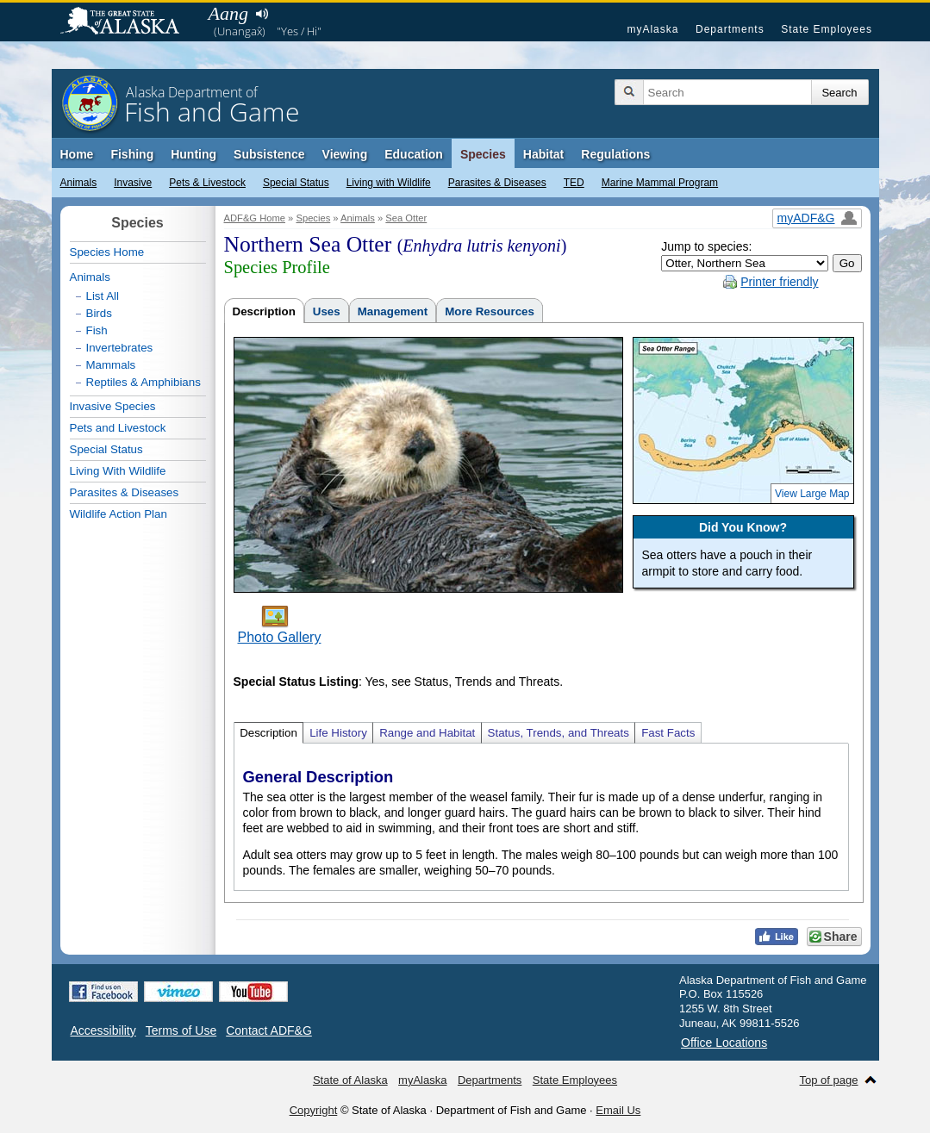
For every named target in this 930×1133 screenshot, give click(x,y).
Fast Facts (668, 732)
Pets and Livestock (118, 427)
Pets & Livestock (207, 183)
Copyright (314, 1110)
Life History (338, 732)
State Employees (826, 29)
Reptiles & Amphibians (143, 382)
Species (483, 154)
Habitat (543, 154)
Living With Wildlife (118, 470)
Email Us (618, 1110)
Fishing (131, 154)
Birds (99, 313)
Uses (326, 311)
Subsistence (269, 154)
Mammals (111, 364)
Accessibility (103, 1030)
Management (393, 311)
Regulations (615, 154)
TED (574, 183)
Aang (228, 13)
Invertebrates (119, 347)
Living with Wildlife (388, 183)
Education (413, 154)
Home (77, 154)
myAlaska (652, 29)
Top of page (829, 1080)
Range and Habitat (427, 732)
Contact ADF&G (269, 1030)
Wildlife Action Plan (118, 513)
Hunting (193, 154)
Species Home (107, 252)
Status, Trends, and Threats (558, 732)
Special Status (296, 183)
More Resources (489, 311)
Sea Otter (406, 218)
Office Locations (724, 1042)
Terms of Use (181, 1030)
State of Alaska (128, 22)
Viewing (345, 154)
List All (103, 295)
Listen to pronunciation (262, 13)
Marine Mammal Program (660, 183)
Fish (97, 330)
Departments (730, 29)
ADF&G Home (255, 218)
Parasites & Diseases (497, 183)
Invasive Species (113, 406)
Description (264, 311)
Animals (78, 183)
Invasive (133, 183)
